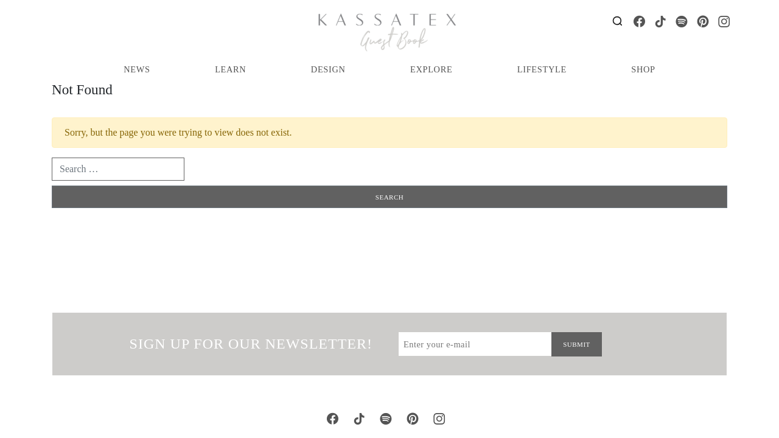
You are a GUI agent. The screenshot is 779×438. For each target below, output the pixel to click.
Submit (576, 344)
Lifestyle (542, 69)
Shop (643, 69)
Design (328, 69)
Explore (431, 69)
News (137, 69)
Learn (230, 69)
